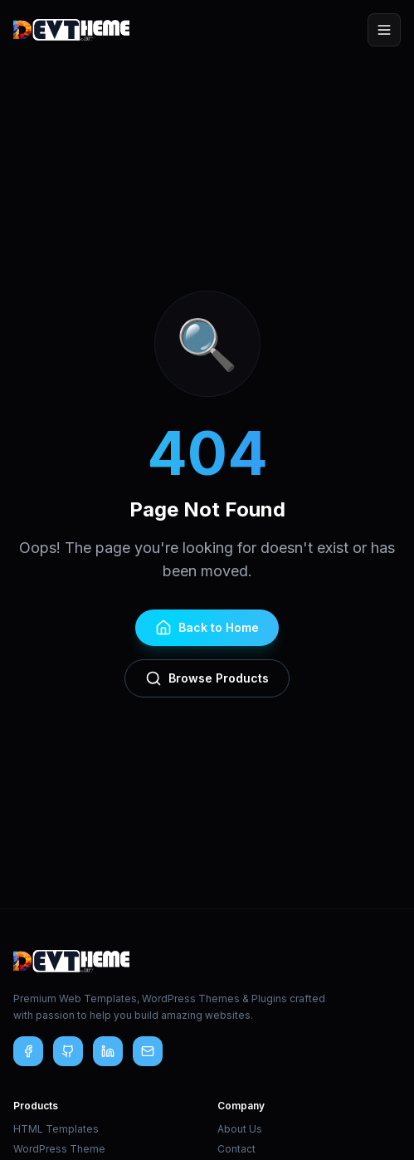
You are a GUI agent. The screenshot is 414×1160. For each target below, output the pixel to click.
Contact (236, 1149)
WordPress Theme (59, 1149)
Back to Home (207, 627)
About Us (239, 1129)
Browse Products (207, 678)
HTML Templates (56, 1129)
